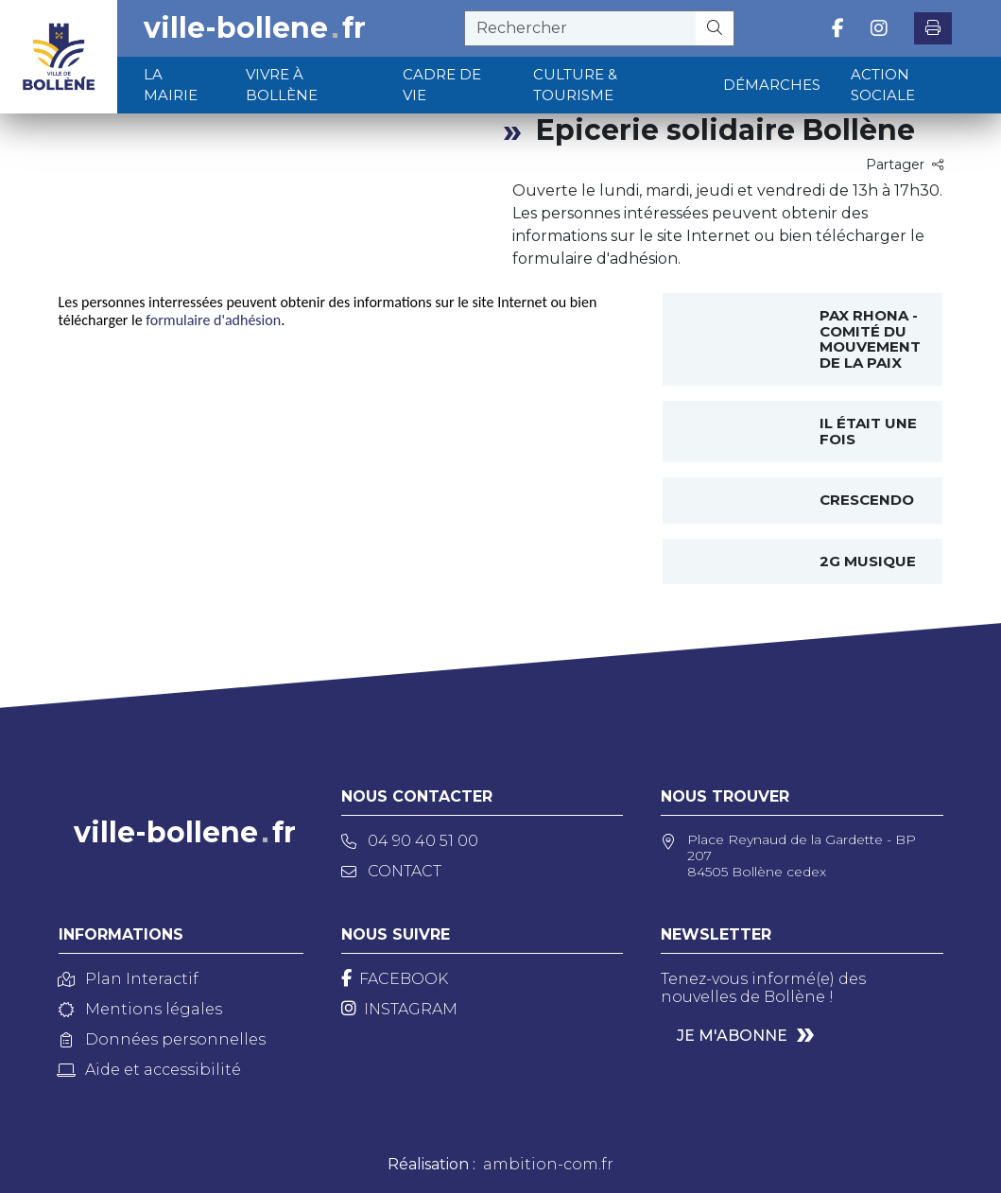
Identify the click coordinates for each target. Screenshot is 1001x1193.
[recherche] (580, 28)
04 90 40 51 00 (409, 841)
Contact (391, 871)
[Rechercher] (715, 28)
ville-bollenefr (255, 28)
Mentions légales (140, 1009)
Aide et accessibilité (150, 1070)
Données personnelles (162, 1039)
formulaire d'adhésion (213, 320)
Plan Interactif (128, 979)
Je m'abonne (732, 1036)
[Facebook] (394, 979)
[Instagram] (399, 1009)
